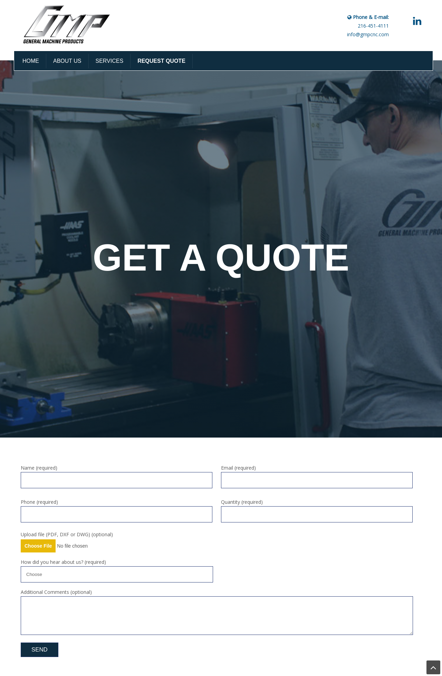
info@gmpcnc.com (368, 34)
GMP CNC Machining (69, 24)
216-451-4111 (373, 25)
